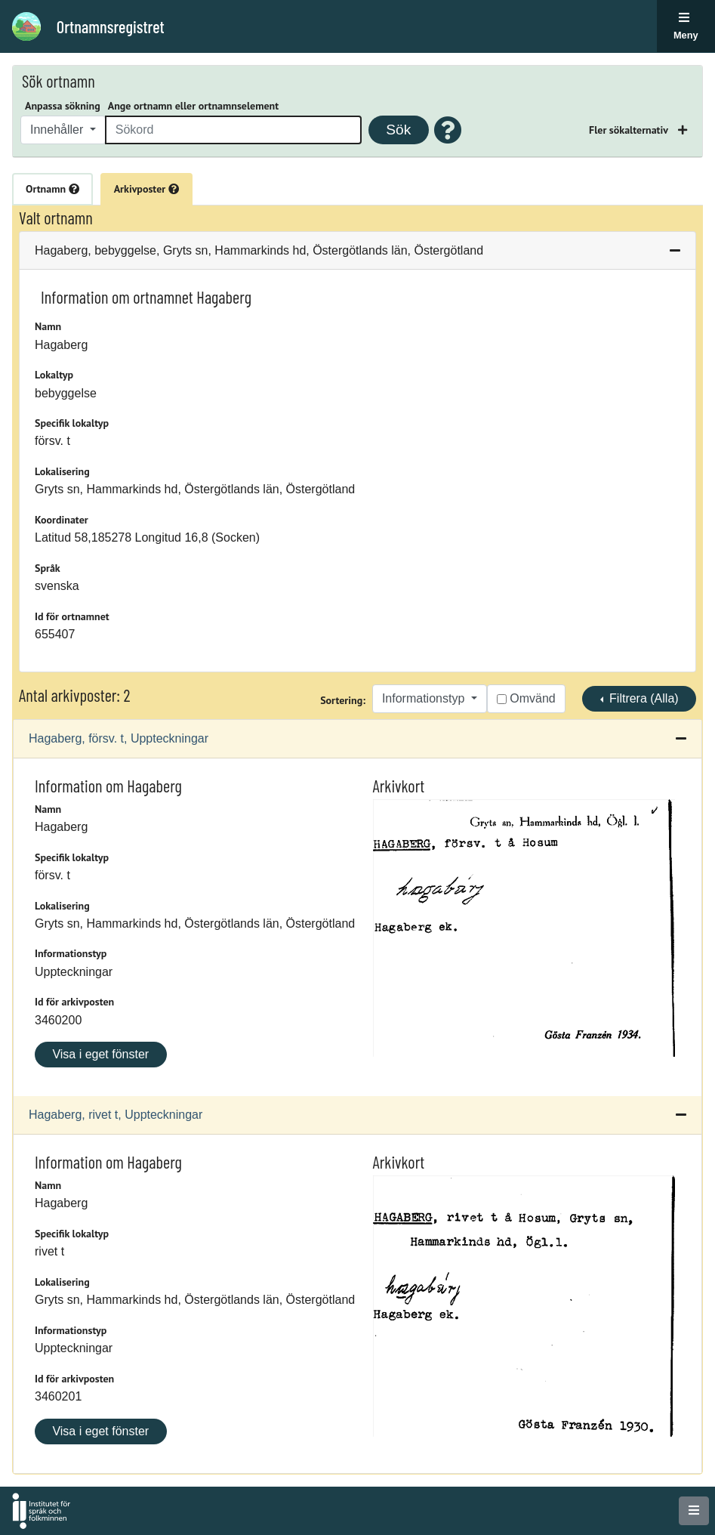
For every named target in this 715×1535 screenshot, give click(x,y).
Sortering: (342, 700)
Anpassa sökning (62, 106)
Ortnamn (52, 189)
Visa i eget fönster (100, 1054)
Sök (398, 129)
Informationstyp (425, 698)
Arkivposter (146, 189)
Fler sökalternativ (629, 130)
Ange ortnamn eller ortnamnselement (193, 106)
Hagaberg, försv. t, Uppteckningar (118, 738)
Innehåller (58, 129)
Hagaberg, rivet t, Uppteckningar (115, 1114)
